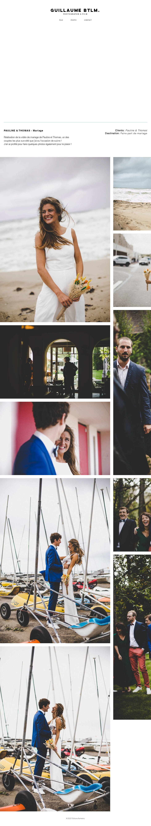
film (84, 14)
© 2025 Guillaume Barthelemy (75, 818)
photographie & (72, 14)
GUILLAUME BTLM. (75, 10)
